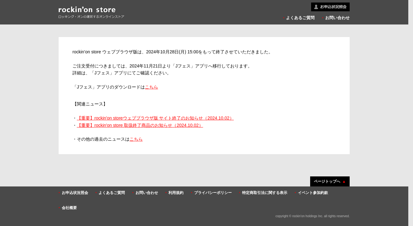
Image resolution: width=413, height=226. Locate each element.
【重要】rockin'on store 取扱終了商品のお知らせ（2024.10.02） (140, 125)
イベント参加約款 (313, 193)
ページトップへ (327, 181)
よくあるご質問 (300, 17)
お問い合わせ (337, 17)
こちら (151, 86)
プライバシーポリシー (213, 193)
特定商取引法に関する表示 (264, 193)
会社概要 (69, 208)
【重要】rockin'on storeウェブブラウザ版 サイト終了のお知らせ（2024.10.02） (155, 118)
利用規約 (175, 193)
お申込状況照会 (75, 193)
